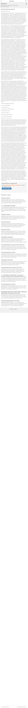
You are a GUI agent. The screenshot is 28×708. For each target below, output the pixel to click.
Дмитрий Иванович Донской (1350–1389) (11, 267)
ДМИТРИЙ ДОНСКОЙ (7, 237)
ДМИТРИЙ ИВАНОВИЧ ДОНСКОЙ (10, 300)
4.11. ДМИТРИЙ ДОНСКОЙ (8, 205)
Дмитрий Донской (5, 198)
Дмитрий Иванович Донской (8, 252)
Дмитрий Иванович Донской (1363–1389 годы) (12, 244)
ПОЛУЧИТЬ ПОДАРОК (7, 188)
